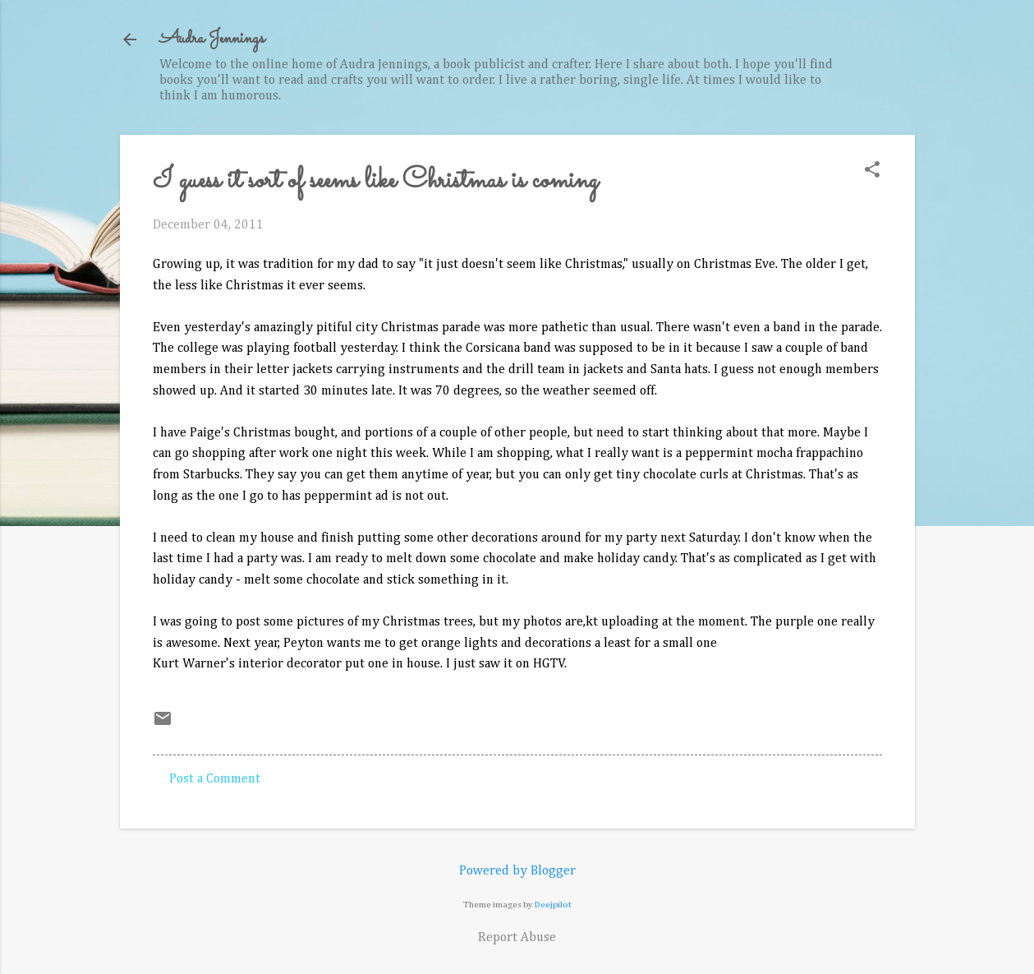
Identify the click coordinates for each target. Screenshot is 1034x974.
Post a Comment (214, 779)
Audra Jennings (211, 39)
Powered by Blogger (517, 871)
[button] (872, 171)
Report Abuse (517, 937)
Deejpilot (553, 904)
